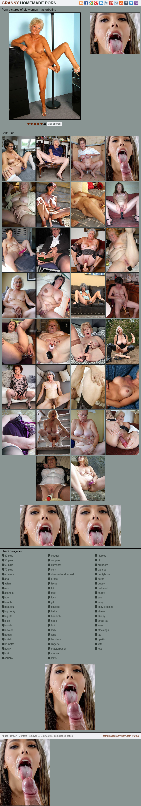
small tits (101, 620)
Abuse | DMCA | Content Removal (19, 736)
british (7, 639)
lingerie (54, 644)
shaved (100, 611)
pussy (100, 583)
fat (51, 588)
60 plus (7, 565)
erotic (53, 578)
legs (52, 634)
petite (99, 578)
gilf (51, 602)
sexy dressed (104, 606)
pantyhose (102, 574)
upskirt (100, 639)
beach (7, 602)
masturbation (57, 648)
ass (5, 588)
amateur (8, 574)
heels (53, 620)
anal (6, 578)
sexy (99, 602)
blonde (7, 625)
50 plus (7, 560)
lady (52, 630)
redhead (101, 588)
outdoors (101, 565)
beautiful (8, 606)
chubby (7, 658)
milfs (52, 658)
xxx (98, 648)
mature (53, 653)
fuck (52, 597)
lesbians (54, 639)
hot (51, 625)
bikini (6, 620)
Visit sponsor (54, 123)
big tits (7, 616)
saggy (100, 592)
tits (98, 634)
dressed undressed (61, 574)
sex (98, 597)
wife (98, 644)
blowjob (8, 630)
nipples (100, 555)
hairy (52, 611)
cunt (52, 569)
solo (99, 625)
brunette (8, 644)
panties (100, 569)
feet (52, 592)
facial (52, 583)
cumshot (54, 565)
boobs (7, 634)
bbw (5, 597)
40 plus (7, 555)
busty (6, 648)
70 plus (7, 569)
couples (54, 560)
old (98, 560)
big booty (8, 611)
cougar (53, 555)
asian (6, 583)
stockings (102, 630)
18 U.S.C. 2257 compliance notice (55, 736)
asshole (8, 592)
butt (5, 653)
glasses (54, 606)
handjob (54, 616)
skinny (100, 616)
